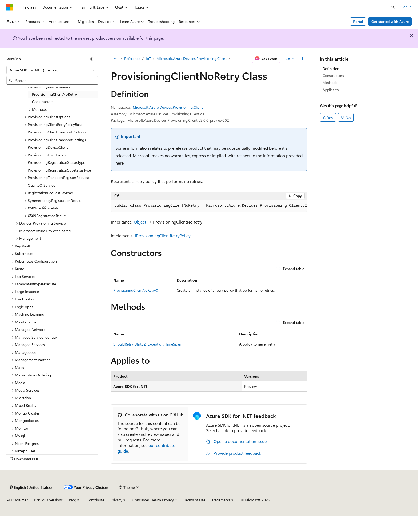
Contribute (95, 499)
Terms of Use (194, 499)
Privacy (116, 499)
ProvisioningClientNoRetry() (135, 290)
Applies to (331, 89)
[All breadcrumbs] (115, 59)
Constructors (333, 75)
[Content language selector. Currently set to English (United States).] (30, 487)
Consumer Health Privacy (153, 499)
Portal (358, 21)
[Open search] (393, 7)
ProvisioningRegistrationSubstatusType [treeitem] (59, 170)
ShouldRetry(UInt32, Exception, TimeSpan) (147, 344)
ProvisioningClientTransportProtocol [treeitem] (57, 132)
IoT (148, 58)
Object (140, 222)
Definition (331, 68)
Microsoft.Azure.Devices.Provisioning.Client (191, 58)
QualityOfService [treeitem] (41, 185)
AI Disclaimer (17, 499)
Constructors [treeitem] (42, 101)
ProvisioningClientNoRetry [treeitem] (54, 94)
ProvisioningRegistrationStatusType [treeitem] (56, 162)
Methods (330, 82)
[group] (209, 206)
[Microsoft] (9, 7)
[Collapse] (91, 59)
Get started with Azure (390, 21)
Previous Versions (48, 499)
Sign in (406, 6)
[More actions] (302, 59)
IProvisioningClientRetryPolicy (163, 235)
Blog (72, 499)
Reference (132, 58)
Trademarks (221, 499)
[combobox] (52, 70)
